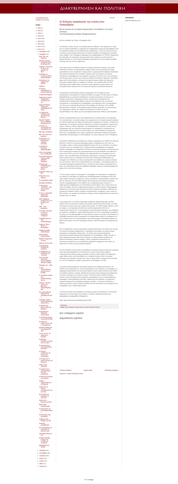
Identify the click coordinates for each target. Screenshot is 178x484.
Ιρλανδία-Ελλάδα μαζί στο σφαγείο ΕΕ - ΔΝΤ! (45, 329)
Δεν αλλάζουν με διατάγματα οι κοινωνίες (44, 396)
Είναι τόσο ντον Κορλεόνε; (43, 57)
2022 (39, 30)
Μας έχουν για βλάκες (45, 132)
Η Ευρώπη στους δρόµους (44, 176)
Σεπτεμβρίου (43, 453)
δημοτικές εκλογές (74, 307)
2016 (39, 33)
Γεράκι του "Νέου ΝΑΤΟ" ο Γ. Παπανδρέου (44, 226)
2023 (39, 28)
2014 (39, 38)
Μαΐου (41, 463)
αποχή (66, 307)
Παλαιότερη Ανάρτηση (111, 370)
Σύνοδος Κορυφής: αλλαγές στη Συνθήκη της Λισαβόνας (45, 440)
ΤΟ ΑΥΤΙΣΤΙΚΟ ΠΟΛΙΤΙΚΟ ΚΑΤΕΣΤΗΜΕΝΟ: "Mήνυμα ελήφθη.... (45, 260)
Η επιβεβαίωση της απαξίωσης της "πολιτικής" (45, 253)
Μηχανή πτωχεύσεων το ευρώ (45, 239)
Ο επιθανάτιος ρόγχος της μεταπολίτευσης (46, 318)
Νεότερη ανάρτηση (65, 370)
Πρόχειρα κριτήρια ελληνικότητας (44, 231)
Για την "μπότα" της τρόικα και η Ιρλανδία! (45, 335)
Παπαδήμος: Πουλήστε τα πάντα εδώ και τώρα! (45, 341)
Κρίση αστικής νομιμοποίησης (44, 235)
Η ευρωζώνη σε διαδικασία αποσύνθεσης (44, 313)
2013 (39, 41)
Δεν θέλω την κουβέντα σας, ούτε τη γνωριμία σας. (45, 323)
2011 (39, 46)
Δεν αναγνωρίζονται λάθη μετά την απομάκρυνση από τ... (45, 294)
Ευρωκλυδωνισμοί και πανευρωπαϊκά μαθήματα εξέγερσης (45, 159)
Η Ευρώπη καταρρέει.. (46, 94)
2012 (39, 44)
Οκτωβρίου (42, 450)
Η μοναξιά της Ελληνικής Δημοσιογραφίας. (45, 147)
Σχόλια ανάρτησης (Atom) (75, 373)
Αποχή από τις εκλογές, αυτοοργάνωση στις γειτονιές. (46, 389)
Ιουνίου (41, 461)
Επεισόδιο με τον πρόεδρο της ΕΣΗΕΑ (44, 81)
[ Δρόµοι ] (42, 86)
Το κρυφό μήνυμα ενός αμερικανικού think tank (45, 347)
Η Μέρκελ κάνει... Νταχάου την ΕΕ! (45, 419)
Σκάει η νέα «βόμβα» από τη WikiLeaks (45, 153)
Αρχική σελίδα (88, 370)
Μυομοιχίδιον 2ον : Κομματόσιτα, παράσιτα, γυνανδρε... (44, 141)
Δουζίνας (81, 307)
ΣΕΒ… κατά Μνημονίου (43, 207)
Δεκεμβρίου (43, 51)
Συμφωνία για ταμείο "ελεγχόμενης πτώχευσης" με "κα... (45, 100)
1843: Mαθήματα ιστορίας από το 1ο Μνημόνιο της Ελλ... (45, 201)
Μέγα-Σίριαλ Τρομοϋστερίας (44, 405)
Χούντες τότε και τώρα (45, 243)
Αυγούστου (42, 456)
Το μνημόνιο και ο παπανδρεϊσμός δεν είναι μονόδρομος (44, 371)
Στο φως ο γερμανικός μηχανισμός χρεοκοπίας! (45, 194)
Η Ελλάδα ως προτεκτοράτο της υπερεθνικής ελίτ (45, 127)
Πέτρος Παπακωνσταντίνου (92, 307)
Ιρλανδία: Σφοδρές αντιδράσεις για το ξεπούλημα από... (45, 62)
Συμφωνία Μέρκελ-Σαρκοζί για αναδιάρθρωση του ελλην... (45, 107)
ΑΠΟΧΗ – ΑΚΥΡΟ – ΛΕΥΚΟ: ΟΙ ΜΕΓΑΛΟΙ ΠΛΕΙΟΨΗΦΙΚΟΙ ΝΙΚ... (45, 286)
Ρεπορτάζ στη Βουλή (45, 183)
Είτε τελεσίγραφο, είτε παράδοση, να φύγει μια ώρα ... (45, 429)
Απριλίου (42, 466)
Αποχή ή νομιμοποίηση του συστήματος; (45, 382)
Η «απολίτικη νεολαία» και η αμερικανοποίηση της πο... (46, 278)
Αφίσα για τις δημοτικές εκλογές (45, 401)
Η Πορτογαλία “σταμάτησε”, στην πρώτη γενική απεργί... (45, 188)
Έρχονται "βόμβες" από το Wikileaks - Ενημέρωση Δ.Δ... (45, 121)
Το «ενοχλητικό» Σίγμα (46, 180)
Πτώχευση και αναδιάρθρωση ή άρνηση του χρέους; (45, 166)
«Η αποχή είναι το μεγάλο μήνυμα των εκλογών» (46, 360)
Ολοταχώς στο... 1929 (45, 265)
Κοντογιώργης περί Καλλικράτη (45, 415)
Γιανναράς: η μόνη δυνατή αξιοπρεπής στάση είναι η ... (46, 301)
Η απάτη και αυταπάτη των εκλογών (46, 377)
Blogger (91, 479)
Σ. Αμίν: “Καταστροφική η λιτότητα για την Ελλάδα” (45, 270)
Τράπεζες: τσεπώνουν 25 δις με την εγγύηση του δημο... (45, 69)
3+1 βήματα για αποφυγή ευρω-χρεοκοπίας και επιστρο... (44, 115)
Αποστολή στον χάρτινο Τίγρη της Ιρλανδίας (45, 307)
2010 (39, 49)
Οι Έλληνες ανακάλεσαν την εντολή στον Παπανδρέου (44, 354)
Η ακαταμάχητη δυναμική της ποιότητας (44, 247)
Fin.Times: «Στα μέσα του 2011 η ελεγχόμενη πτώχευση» (45, 213)
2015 (39, 36)
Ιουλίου (41, 458)
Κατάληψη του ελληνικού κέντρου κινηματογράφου (45, 75)
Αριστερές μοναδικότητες (44, 424)
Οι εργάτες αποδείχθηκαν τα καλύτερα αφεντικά (45, 90)
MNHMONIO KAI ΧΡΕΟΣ (44, 446)
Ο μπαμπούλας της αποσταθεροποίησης (46, 410)
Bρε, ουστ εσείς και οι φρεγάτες (45, 135)
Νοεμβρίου (42, 54)
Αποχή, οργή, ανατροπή (43, 365)
